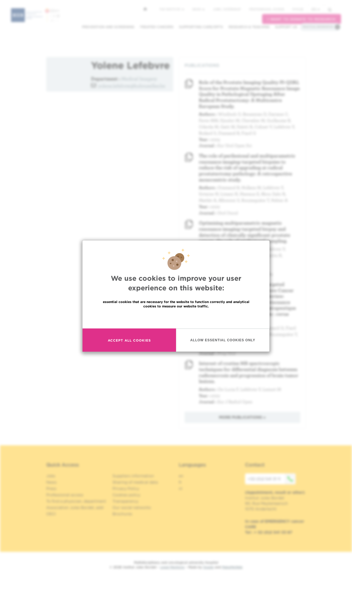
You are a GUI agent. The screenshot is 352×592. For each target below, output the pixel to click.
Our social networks (131, 507)
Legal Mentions (172, 567)
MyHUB (297, 9)
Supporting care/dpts (201, 27)
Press (51, 488)
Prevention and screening (108, 27)
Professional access (266, 9)
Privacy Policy (125, 488)
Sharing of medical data (135, 482)
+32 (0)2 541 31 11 (272, 478)
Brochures (122, 514)
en (316, 9)
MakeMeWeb (232, 567)
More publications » (242, 417)
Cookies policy (126, 495)
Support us (286, 27)
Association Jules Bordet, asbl (75, 507)
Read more (176, 318)
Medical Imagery (139, 78)
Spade (208, 567)
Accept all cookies (129, 340)
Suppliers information (133, 476)
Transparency (125, 501)
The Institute (171, 9)
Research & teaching (249, 27)
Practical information (318, 26)
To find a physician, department (76, 501)
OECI (51, 514)
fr (180, 482)
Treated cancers (157, 27)
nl (180, 488)
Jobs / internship (227, 9)
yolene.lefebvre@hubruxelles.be (131, 86)
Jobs (50, 476)
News (198, 9)
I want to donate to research (302, 19)
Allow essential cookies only (222, 340)
